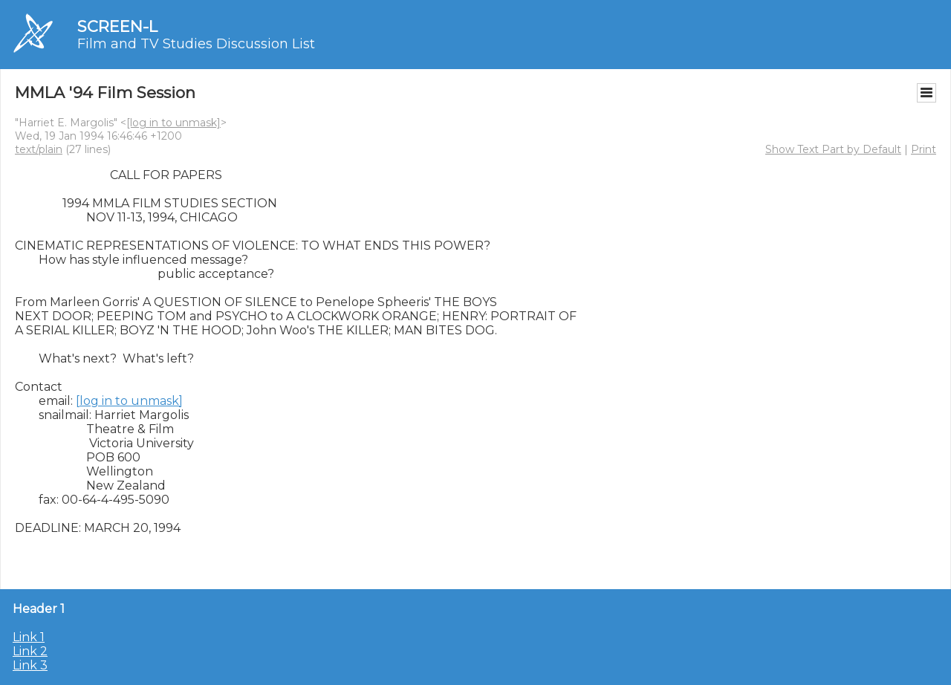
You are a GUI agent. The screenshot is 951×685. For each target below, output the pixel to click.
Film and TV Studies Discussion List (196, 44)
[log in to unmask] (173, 122)
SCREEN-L (117, 26)
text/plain (38, 149)
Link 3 (30, 665)
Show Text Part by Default (833, 149)
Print (923, 149)
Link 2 (30, 651)
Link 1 (29, 637)
